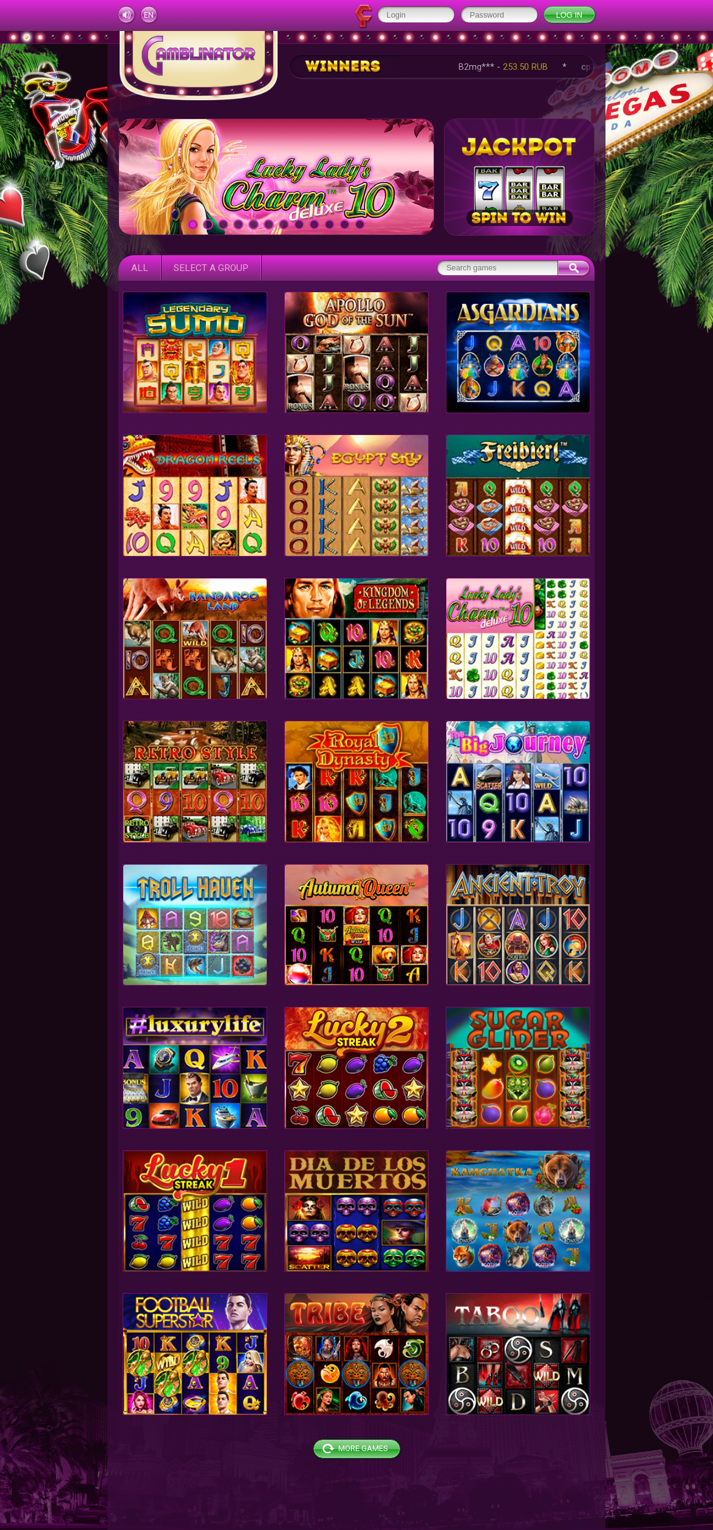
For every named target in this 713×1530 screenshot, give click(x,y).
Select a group (211, 267)
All (139, 267)
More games (362, 1448)
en (149, 14)
